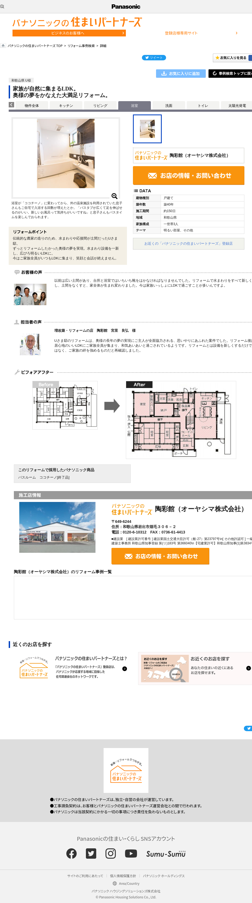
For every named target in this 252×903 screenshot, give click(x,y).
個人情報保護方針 (123, 875)
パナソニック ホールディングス (164, 875)
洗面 (168, 106)
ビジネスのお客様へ (68, 33)
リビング (100, 106)
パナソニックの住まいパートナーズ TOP (35, 45)
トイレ (203, 106)
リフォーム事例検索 (81, 45)
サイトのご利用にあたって (85, 875)
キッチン (66, 106)
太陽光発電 (237, 106)
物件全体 (32, 106)
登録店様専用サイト (181, 33)
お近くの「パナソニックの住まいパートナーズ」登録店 (188, 243)
